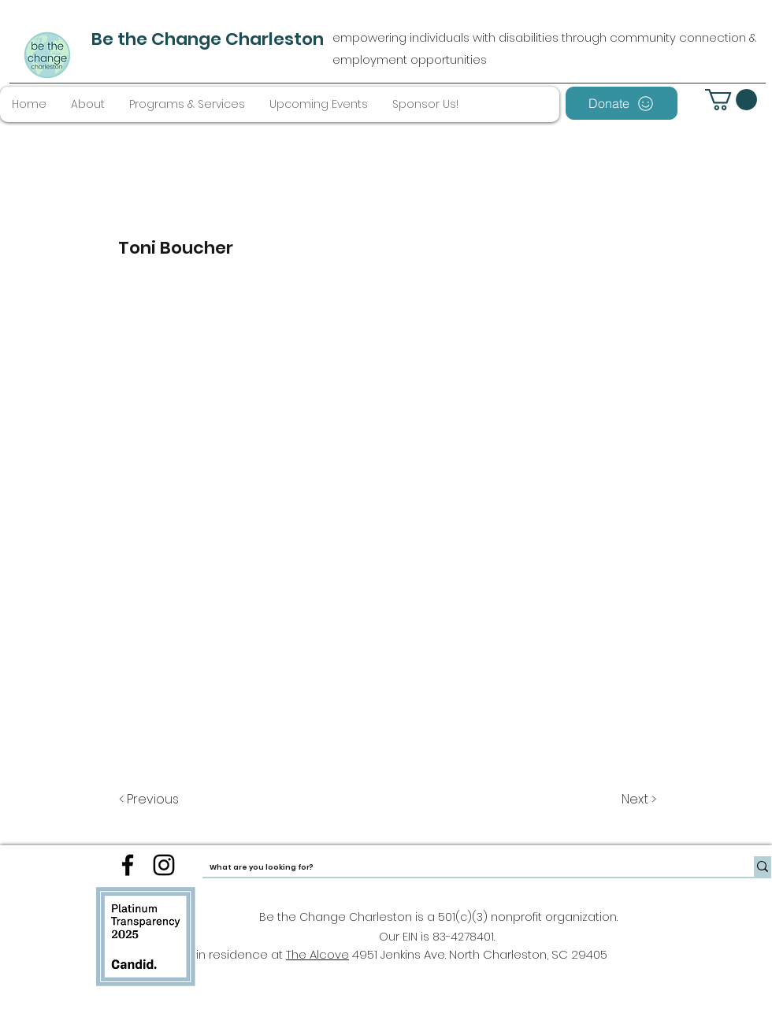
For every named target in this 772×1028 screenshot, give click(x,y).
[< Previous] (151, 799)
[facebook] (127, 865)
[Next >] (637, 799)
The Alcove (317, 954)
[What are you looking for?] (465, 867)
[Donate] (621, 103)
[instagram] (164, 865)
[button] (731, 99)
